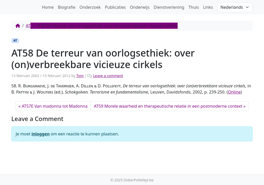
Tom (80, 75)
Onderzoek (90, 7)
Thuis (193, 7)
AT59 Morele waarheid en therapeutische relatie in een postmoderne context (168, 106)
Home (48, 7)
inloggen (40, 134)
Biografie (66, 7)
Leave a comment (108, 75)
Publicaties (115, 7)
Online (234, 92)
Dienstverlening (169, 7)
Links (208, 7)
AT (28, 26)
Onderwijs (140, 7)
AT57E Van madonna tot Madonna (54, 106)
